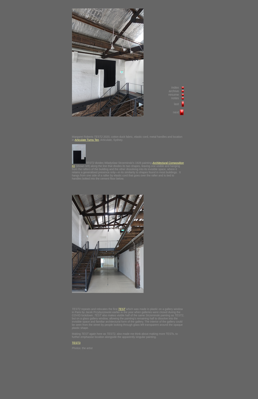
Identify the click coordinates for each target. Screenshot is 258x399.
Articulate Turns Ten (87, 139)
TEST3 (76, 342)
